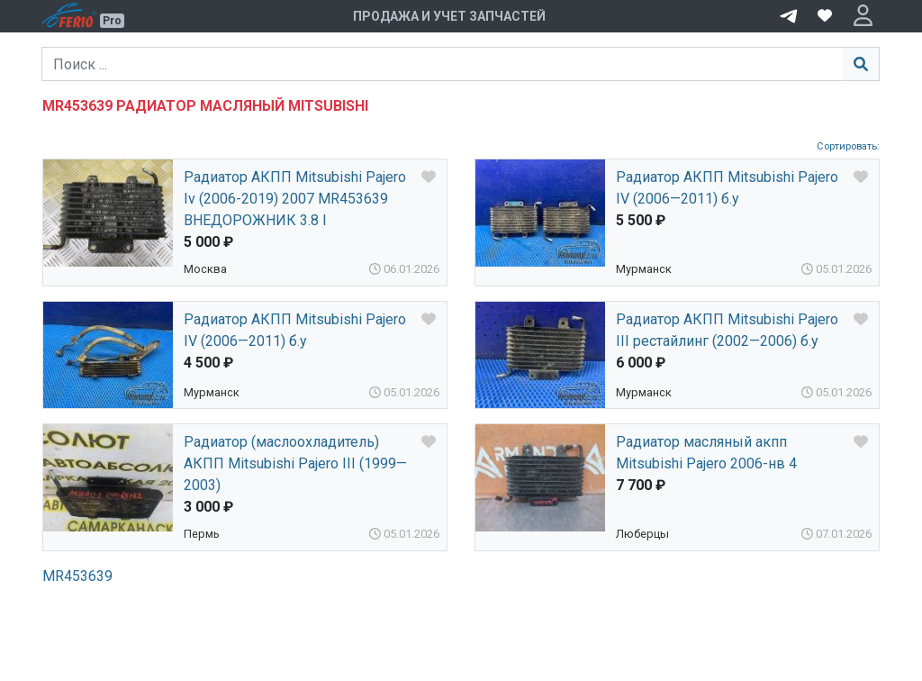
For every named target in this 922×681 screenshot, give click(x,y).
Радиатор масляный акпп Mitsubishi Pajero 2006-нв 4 (706, 452)
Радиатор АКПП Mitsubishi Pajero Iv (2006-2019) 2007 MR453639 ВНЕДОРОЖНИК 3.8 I (295, 198)
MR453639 (77, 576)
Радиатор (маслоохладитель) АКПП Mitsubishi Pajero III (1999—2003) (295, 463)
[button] (863, 16)
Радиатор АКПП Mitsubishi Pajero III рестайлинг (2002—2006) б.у (727, 330)
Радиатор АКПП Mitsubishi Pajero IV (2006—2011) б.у (727, 187)
